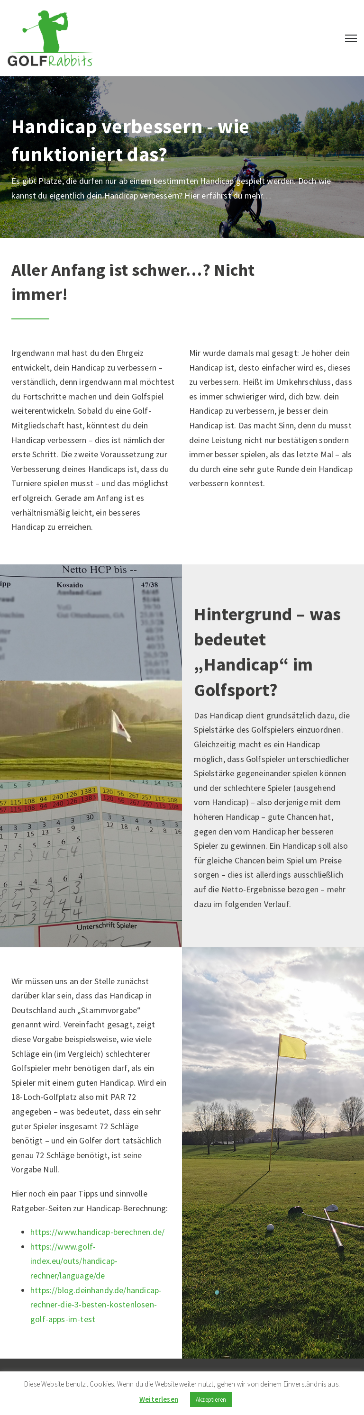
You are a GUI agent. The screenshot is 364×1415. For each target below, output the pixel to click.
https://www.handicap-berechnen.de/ (97, 1231)
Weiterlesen (158, 1399)
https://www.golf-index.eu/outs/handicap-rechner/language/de (74, 1261)
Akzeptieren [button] (211, 1400)
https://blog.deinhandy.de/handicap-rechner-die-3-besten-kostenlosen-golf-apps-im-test (96, 1304)
